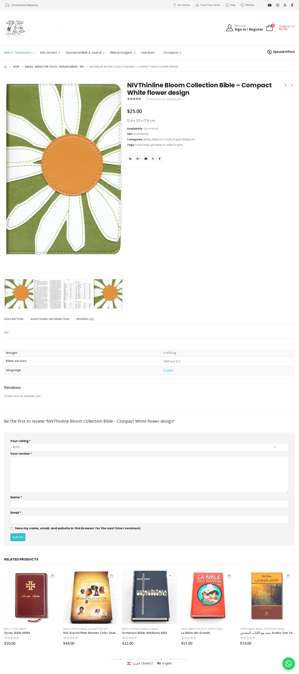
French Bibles (215, 629)
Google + (138, 158)
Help (230, 5)
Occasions (170, 53)
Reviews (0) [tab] (85, 319)
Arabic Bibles (247, 629)
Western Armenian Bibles (144, 629)
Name (16, 497)
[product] (31, 596)
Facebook (159, 158)
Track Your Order (207, 5)
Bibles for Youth (162, 139)
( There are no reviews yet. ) (165, 99)
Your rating (20, 441)
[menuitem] (140, 663)
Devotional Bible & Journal (84, 53)
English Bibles (181, 139)
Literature (147, 53)
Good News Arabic (274, 629)
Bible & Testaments (17, 53)
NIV (193, 139)
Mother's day (95, 629)
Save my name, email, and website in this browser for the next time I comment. (78, 528)
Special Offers (280, 52)
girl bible (156, 145)
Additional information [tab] (50, 319)
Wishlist (247, 5)
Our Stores (181, 5)
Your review (21, 454)
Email (145, 158)
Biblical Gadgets (121, 53)
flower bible (142, 145)
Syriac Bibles (19, 629)
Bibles (147, 139)
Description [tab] (13, 319)
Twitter (153, 158)
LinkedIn (130, 158)
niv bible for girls (172, 145)
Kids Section (48, 53)
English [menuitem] (167, 663)
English (169, 370)
